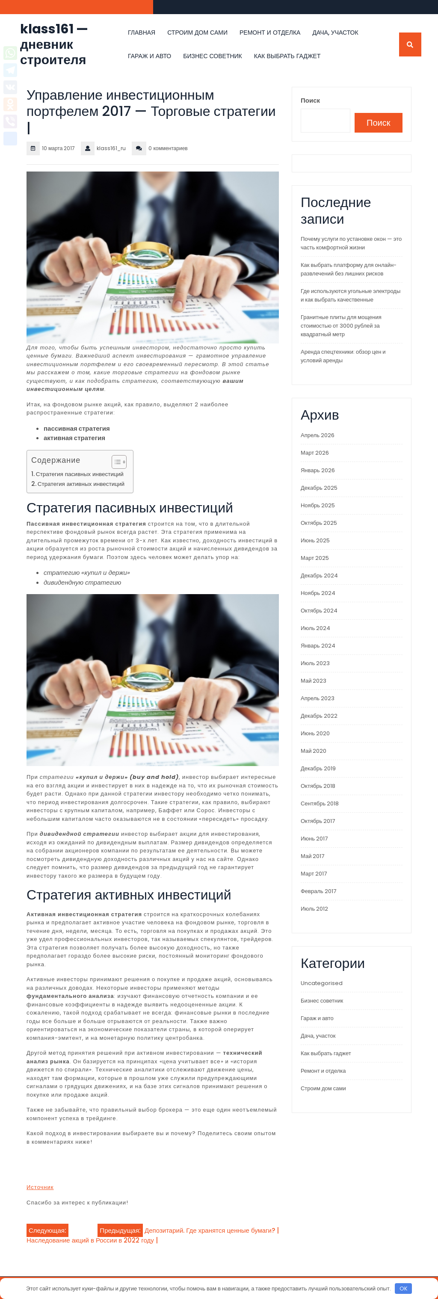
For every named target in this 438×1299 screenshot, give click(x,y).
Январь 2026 (318, 470)
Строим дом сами (197, 32)
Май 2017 (312, 856)
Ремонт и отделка (270, 32)
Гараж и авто (149, 56)
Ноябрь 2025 (318, 505)
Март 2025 (315, 558)
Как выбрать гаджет (287, 56)
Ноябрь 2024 (318, 593)
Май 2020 (313, 751)
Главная (141, 32)
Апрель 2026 (317, 435)
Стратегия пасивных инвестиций (80, 474)
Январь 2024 (318, 646)
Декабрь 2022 (319, 716)
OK (404, 1288)
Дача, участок (335, 32)
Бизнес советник (212, 56)
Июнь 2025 (315, 540)
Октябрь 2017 (318, 821)
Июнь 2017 (314, 838)
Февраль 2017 (318, 891)
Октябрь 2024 (319, 611)
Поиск (310, 100)
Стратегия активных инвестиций (81, 484)
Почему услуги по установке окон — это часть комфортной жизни (351, 243)
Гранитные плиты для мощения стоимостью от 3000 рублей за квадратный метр (341, 325)
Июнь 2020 (315, 733)
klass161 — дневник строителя (54, 44)
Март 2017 (314, 874)
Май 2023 (313, 681)
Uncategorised (322, 983)
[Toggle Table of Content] (114, 462)
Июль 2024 (315, 628)
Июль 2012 (314, 909)
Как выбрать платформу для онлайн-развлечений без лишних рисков (349, 269)
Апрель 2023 (317, 698)
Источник (40, 1187)
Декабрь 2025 (319, 488)
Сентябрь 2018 (320, 803)
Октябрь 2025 (319, 523)
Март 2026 (315, 453)
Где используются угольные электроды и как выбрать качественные (350, 295)
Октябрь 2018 (318, 786)
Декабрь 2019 (318, 768)
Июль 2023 (315, 663)
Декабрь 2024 (319, 575)
